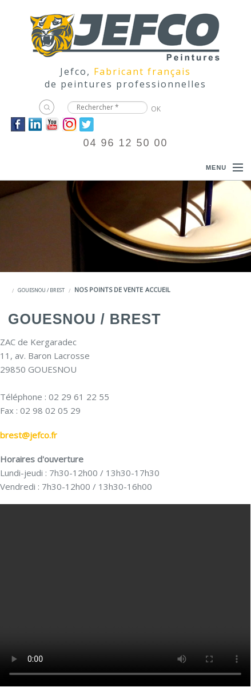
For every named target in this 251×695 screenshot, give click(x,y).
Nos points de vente (108, 289)
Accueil (157, 289)
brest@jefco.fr (28, 435)
